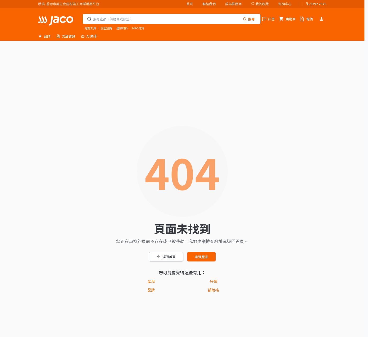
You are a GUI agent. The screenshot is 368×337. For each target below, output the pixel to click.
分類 (213, 281)
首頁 (189, 3)
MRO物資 (138, 28)
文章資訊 (65, 36)
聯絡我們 (209, 3)
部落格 (213, 290)
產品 (151, 281)
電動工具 (90, 28)
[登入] (321, 19)
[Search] (249, 19)
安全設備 (106, 28)
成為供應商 (233, 3)
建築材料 (122, 28)
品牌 (44, 36)
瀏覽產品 (201, 256)
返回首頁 (166, 256)
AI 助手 (89, 36)
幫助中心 (284, 3)
